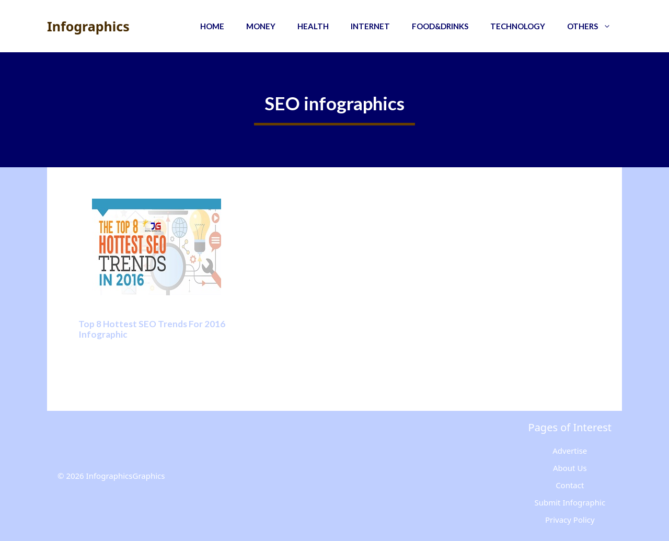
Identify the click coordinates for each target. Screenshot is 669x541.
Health (313, 26)
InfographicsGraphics (125, 475)
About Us (570, 468)
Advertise (569, 450)
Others (594, 26)
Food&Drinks (440, 26)
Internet (370, 26)
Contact (570, 485)
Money (260, 26)
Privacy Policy (570, 519)
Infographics (88, 26)
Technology (517, 26)
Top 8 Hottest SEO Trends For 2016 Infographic (151, 329)
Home (212, 26)
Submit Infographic (569, 502)
